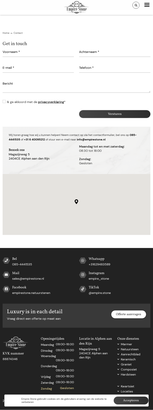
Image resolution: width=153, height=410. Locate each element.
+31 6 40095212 (34, 139)
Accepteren (131, 400)
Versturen (115, 114)
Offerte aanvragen (128, 314)
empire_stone (99, 279)
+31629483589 (99, 264)
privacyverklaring (51, 102)
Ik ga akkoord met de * (36, 102)
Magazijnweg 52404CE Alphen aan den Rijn (29, 156)
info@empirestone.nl (91, 139)
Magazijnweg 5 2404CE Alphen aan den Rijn (93, 353)
